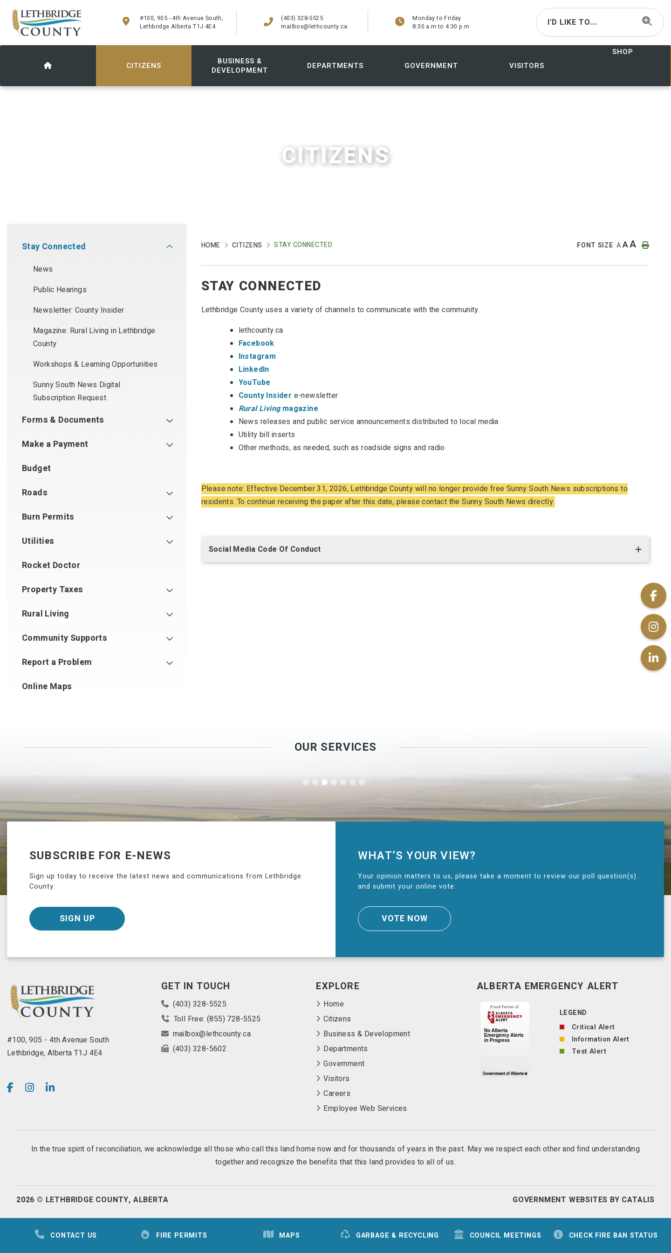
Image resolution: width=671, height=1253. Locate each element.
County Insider (265, 395)
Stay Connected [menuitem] (54, 246)
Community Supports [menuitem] (64, 638)
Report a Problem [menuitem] (57, 662)
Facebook (258, 343)
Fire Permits (173, 1235)
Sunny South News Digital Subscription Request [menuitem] (77, 391)
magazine (278, 408)
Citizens (247, 245)
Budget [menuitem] (36, 468)
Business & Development (366, 1034)
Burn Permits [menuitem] (48, 517)
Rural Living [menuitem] (45, 614)
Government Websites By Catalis (584, 1199)
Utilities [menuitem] (38, 541)
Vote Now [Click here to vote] (405, 918)
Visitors (336, 1078)
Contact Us (65, 1235)
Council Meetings (497, 1235)
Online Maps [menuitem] (47, 686)
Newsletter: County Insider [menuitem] (78, 310)
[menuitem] (48, 65)
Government (343, 1063)
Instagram (257, 356)
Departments (345, 1048)
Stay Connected (303, 245)
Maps (281, 1235)
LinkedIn (255, 369)
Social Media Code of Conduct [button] (265, 549)
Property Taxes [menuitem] (52, 589)
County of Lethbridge (47, 23)
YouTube (255, 382)
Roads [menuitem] (35, 492)
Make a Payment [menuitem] (55, 444)
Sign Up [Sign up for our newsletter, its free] (77, 918)
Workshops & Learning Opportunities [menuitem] (95, 364)
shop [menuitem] (622, 52)
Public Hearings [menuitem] (60, 289)
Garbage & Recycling (389, 1235)
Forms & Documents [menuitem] (63, 420)
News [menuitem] (43, 269)
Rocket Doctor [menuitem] (51, 565)
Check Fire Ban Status (605, 1235)
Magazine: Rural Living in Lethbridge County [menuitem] (94, 337)
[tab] (425, 551)
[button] (169, 247)
